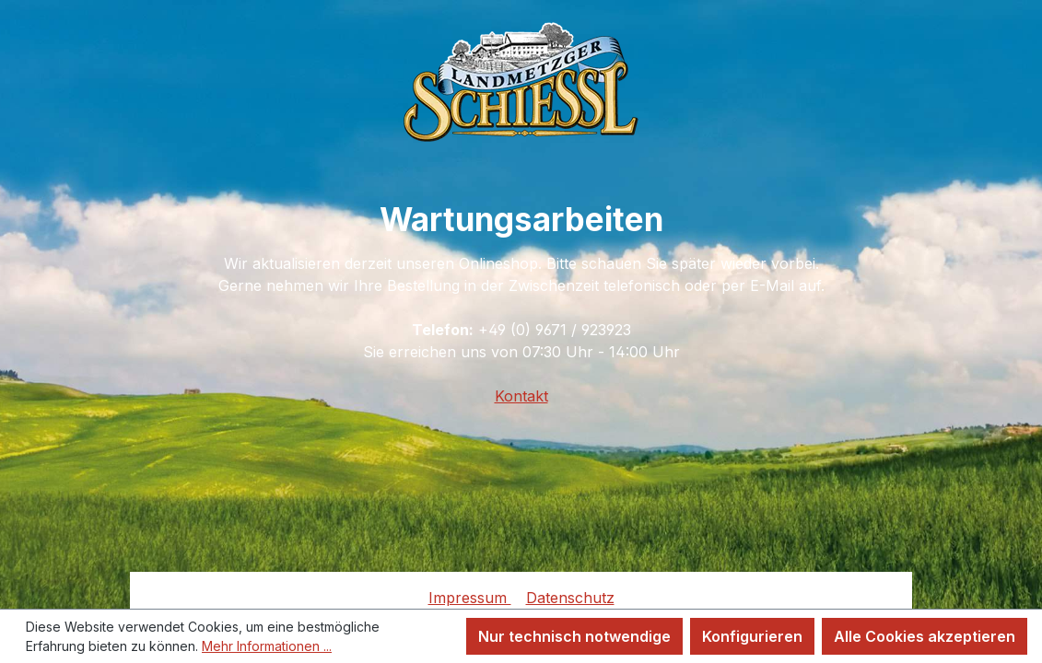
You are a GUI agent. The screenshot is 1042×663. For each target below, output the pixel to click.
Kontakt (521, 396)
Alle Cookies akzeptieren (924, 636)
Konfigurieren (752, 636)
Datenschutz (570, 597)
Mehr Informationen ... (267, 646)
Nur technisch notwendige (574, 636)
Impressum (469, 597)
